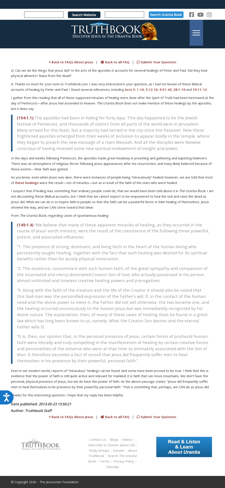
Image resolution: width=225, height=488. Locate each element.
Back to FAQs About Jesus (71, 62)
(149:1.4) (25, 225)
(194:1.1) (25, 117)
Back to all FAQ (115, 62)
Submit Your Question (156, 62)
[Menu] (196, 33)
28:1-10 (179, 89)
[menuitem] (196, 33)
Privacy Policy (123, 461)
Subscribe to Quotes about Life (111, 445)
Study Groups (99, 450)
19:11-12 (200, 89)
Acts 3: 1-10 (134, 89)
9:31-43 (166, 89)
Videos (127, 439)
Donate (118, 450)
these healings (27, 182)
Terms (105, 461)
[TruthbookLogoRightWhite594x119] (112, 33)
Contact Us (97, 439)
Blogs (114, 439)
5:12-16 (152, 89)
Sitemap (112, 466)
